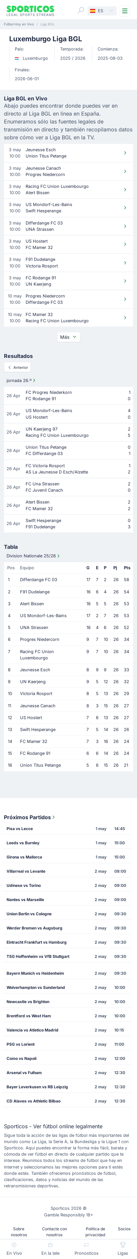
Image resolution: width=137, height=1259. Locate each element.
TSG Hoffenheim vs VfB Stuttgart (38, 956)
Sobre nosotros (19, 1231)
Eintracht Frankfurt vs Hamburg (37, 942)
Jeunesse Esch (35, 669)
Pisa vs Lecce (20, 828)
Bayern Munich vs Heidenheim (35, 973)
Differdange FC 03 (38, 579)
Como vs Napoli (21, 1058)
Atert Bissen (32, 603)
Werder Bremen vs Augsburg (34, 928)
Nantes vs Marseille (25, 899)
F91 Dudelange (35, 591)
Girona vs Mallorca (24, 857)
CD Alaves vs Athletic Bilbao (33, 1101)
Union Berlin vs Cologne (29, 913)
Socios (124, 1228)
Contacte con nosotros (54, 1231)
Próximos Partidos (30, 817)
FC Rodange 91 (35, 753)
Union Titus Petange (40, 765)
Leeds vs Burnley (23, 842)
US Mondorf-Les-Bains (43, 615)
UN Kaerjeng (33, 681)
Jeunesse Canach (38, 705)
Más (68, 337)
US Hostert (31, 717)
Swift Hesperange (38, 729)
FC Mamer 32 (33, 741)
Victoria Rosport (36, 693)
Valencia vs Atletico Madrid (32, 1030)
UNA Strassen (34, 627)
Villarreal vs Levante (26, 871)
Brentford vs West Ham (29, 1015)
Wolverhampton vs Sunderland (36, 987)
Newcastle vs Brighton (28, 1001)
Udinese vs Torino (24, 885)
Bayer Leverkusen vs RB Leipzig (37, 1086)
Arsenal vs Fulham (24, 1072)
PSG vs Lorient (20, 1044)
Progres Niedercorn (39, 639)
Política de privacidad (95, 1231)
